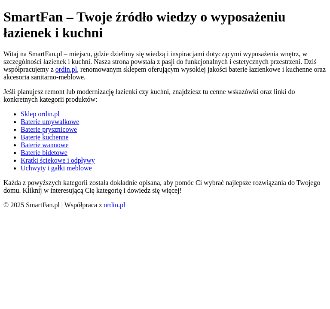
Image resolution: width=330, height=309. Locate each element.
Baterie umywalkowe (50, 121)
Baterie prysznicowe (49, 129)
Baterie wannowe (45, 144)
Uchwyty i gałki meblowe (56, 168)
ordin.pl (66, 69)
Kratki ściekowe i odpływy (58, 160)
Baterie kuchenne (45, 137)
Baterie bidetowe (44, 152)
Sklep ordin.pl (40, 114)
